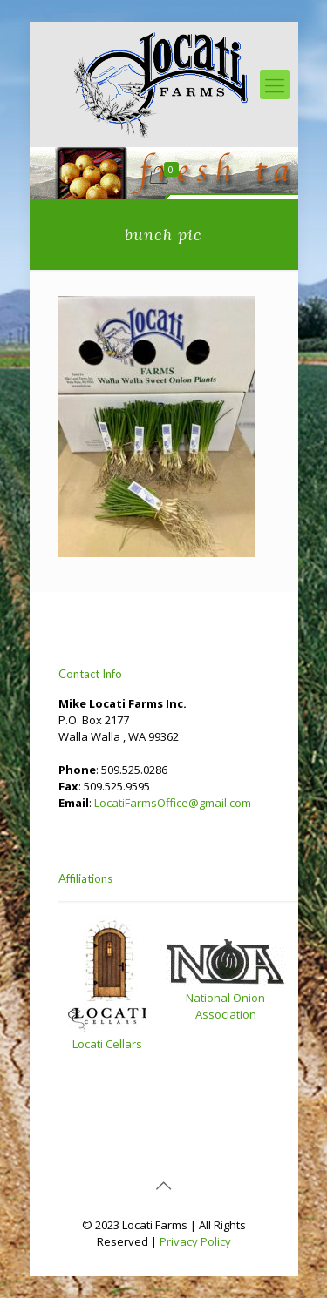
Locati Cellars (107, 1044)
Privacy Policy (195, 1241)
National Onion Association (225, 1006)
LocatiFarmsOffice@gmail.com (172, 802)
